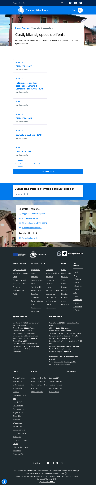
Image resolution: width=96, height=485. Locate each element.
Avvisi (63, 301)
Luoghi (75, 275)
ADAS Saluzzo (54, 391)
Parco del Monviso (55, 385)
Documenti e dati (48, 171)
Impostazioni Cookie (20, 440)
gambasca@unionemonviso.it (28, 336)
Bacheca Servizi (18, 426)
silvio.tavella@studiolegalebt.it (65, 361)
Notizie (63, 269)
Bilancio (19, 62)
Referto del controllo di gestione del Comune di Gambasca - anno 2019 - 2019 (29, 85)
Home (17, 28)
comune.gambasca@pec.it (27, 333)
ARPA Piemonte (37, 391)
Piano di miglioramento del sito (19, 395)
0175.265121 (21, 325)
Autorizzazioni (36, 290)
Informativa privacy (20, 433)
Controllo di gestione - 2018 (28, 135)
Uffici (15, 276)
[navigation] (4, 10)
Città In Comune (58, 473)
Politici (15, 294)
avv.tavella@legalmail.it (61, 364)
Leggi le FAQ (17, 402)
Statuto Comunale (19, 430)
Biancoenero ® (66, 476)
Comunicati (65, 304)
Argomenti (26, 28)
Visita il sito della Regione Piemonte (44, 378)
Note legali (17, 436)
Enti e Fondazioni (19, 283)
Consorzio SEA (54, 378)
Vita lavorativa (51, 307)
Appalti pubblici (36, 287)
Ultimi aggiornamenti (20, 447)
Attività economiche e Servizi (77, 299)
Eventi (75, 272)
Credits (15, 443)
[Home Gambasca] (34, 10)
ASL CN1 (34, 388)
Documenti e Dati (19, 280)
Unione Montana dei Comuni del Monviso (46, 385)
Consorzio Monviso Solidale (58, 381)
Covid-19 (64, 276)
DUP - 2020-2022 (24, 118)
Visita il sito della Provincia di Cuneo (44, 381)
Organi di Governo (19, 269)
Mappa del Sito (18, 454)
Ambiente (34, 276)
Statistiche (17, 450)
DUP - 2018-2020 (24, 151)
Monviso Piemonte (55, 388)
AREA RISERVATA (47, 481)
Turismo (48, 304)
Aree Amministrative (20, 273)
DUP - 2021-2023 (24, 66)
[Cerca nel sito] (80, 10)
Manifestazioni (66, 273)
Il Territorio (77, 279)
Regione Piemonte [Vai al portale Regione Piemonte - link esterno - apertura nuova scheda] (19, 3)
